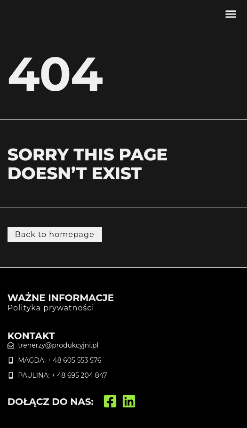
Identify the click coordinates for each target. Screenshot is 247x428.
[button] (231, 14)
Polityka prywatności (51, 307)
